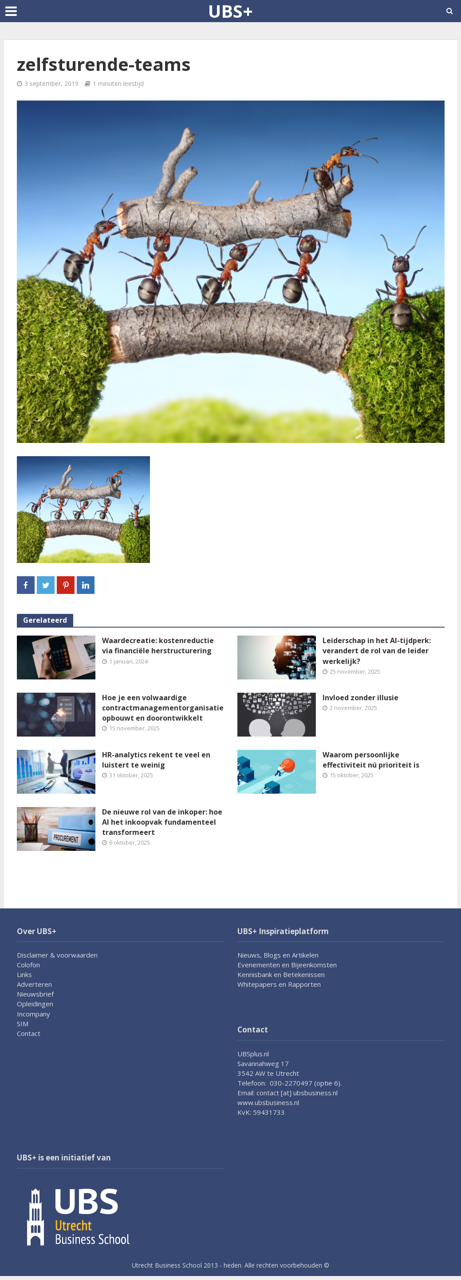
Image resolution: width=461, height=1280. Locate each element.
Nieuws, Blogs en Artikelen (278, 954)
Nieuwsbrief (35, 993)
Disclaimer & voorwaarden (57, 954)
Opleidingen (35, 1003)
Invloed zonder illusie (360, 697)
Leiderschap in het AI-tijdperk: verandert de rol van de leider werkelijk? (377, 651)
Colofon (28, 964)
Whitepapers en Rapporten (279, 984)
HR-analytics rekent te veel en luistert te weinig (156, 760)
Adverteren (34, 984)
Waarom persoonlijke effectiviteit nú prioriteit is (371, 760)
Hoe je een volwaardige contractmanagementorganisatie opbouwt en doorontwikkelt (163, 708)
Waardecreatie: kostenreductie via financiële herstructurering (158, 646)
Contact (28, 1033)
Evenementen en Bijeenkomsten (287, 964)
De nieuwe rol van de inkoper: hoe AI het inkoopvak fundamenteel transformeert (162, 822)
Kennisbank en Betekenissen (281, 974)
